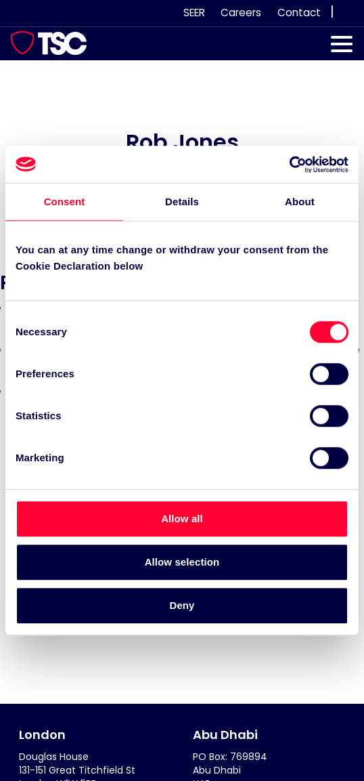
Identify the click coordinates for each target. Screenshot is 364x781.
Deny (181, 605)
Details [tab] (182, 201)
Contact (299, 12)
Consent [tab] (64, 201)
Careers (241, 12)
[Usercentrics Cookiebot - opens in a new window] (289, 164)
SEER (194, 12)
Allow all (182, 518)
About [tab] (300, 201)
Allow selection (182, 562)
